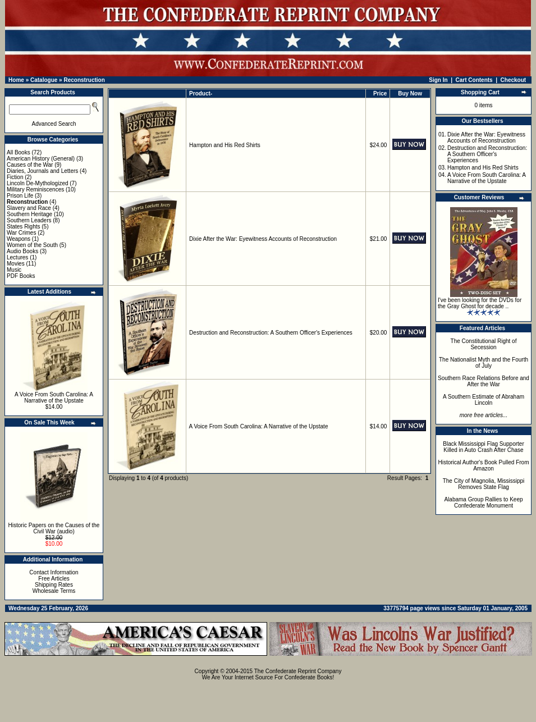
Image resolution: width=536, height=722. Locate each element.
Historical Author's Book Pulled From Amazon (483, 465)
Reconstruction (83, 80)
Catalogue (43, 80)
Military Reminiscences (35, 189)
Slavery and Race (29, 208)
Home (16, 80)
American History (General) (41, 159)
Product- (200, 93)
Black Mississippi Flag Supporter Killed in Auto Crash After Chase (483, 447)
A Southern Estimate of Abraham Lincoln (483, 400)
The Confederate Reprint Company (298, 671)
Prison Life (20, 196)
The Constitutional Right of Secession (484, 344)
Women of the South (32, 245)
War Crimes (21, 233)
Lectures (17, 257)
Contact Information (53, 572)
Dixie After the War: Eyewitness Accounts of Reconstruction (263, 239)
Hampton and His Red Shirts (224, 145)
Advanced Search (54, 124)
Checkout (513, 80)
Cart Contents (474, 80)
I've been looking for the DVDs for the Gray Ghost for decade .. (479, 303)
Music (14, 270)
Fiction (15, 177)
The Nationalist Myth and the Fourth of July (483, 363)
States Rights (23, 226)
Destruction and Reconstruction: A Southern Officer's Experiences (270, 333)
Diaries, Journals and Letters (42, 171)
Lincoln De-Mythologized (37, 183)
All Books (18, 152)
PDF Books (21, 276)
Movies (16, 264)
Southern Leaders (29, 220)
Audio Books (22, 251)
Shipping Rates (54, 585)
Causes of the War (30, 165)
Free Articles (54, 578)
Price (380, 93)
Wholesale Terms (54, 591)
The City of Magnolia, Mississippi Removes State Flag (484, 484)
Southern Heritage (29, 214)
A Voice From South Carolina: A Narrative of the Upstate (54, 397)
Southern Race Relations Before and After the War (483, 381)
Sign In (438, 80)
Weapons (18, 239)
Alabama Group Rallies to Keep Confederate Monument (483, 502)
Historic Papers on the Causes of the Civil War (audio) (54, 528)
